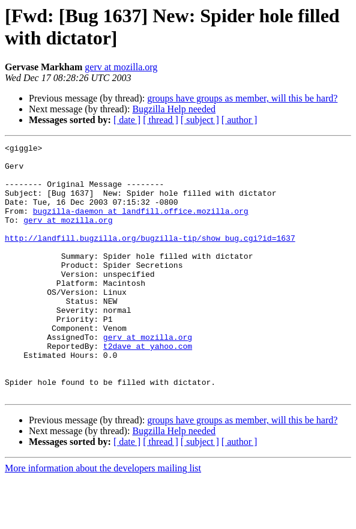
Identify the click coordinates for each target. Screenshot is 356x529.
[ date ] (126, 120)
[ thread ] (160, 120)
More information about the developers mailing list (103, 518)
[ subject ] (200, 120)
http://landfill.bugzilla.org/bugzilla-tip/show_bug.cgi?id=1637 (150, 257)
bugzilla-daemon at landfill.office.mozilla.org (141, 225)
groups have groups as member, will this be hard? (242, 98)
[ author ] (240, 120)
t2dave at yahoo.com (147, 387)
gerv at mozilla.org (121, 67)
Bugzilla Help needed (174, 109)
